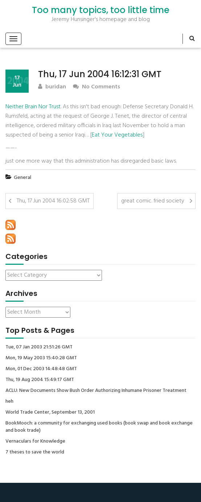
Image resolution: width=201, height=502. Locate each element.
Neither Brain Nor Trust (33, 107)
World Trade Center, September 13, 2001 (50, 412)
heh (9, 401)
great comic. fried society (152, 201)
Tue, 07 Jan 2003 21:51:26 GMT (39, 347)
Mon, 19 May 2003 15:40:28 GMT (41, 358)
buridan (52, 87)
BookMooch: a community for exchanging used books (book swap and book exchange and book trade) (99, 427)
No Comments (96, 87)
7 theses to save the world (34, 452)
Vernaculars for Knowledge (35, 441)
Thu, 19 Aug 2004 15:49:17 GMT (39, 380)
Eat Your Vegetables (117, 135)
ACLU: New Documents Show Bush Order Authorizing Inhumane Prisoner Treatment (95, 390)
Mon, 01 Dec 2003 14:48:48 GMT (41, 369)
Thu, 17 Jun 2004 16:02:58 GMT (53, 201)
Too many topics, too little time (100, 10)
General (22, 177)
